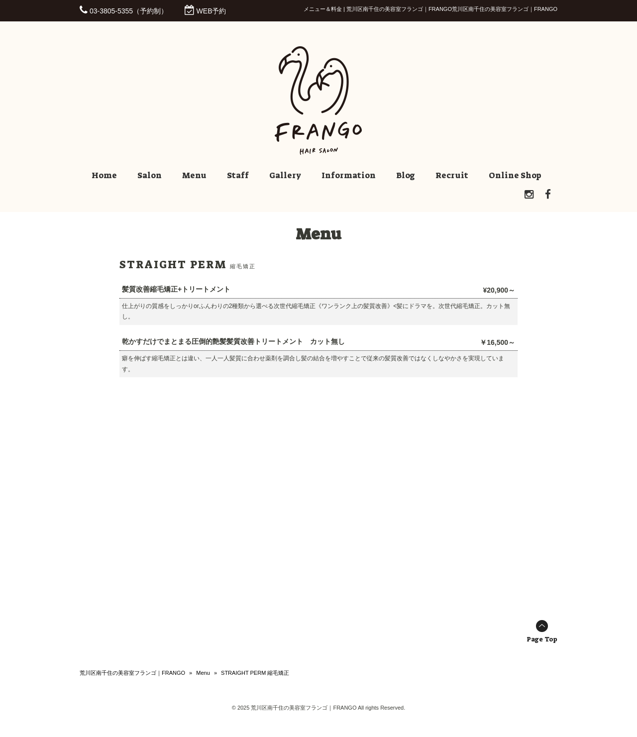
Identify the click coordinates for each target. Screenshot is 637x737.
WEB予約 (211, 11)
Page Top (542, 639)
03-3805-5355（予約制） (129, 11)
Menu (203, 673)
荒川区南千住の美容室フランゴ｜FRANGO (132, 673)
